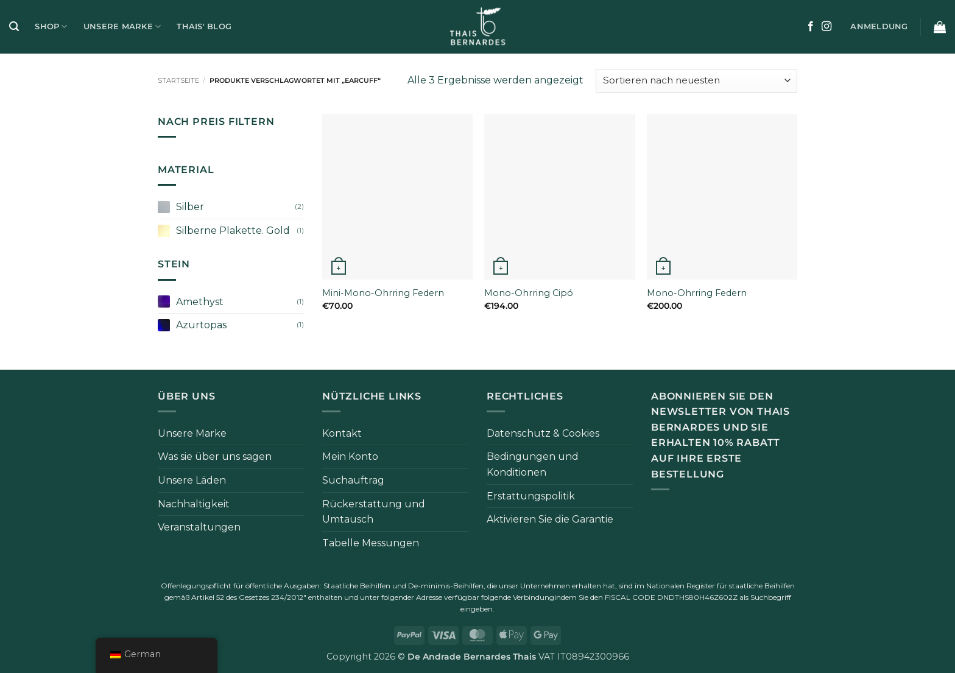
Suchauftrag (353, 480)
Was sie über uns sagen (215, 456)
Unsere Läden (192, 480)
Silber (190, 207)
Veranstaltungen (199, 527)
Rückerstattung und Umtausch (373, 512)
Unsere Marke (122, 26)
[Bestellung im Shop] (696, 81)
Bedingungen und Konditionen (533, 464)
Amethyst (200, 302)
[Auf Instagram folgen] (826, 26)
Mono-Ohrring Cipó (528, 292)
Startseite (178, 80)
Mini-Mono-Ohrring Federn (383, 292)
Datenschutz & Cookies (543, 433)
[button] (14, 26)
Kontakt (342, 433)
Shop (51, 26)
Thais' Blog (204, 26)
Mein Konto (350, 456)
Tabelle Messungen (370, 543)
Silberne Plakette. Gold (233, 230)
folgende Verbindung (517, 597)
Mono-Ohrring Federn (697, 292)
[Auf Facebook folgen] (811, 26)
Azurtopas (201, 325)
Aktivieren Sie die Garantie (550, 519)
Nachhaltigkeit (194, 504)
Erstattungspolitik (531, 496)
